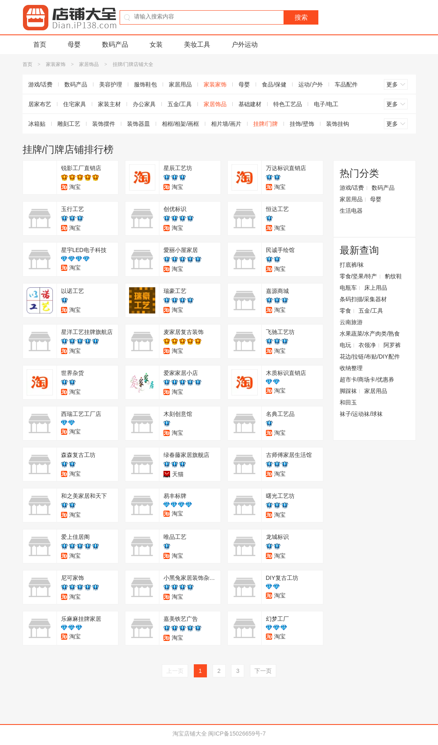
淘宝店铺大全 (189, 733)
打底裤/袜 (352, 264)
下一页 (263, 671)
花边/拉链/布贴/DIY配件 (370, 356)
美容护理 (110, 84)
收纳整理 (351, 368)
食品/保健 (274, 84)
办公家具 (144, 104)
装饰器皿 (138, 123)
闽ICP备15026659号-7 (237, 733)
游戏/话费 (40, 84)
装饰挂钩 (337, 123)
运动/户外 (310, 84)
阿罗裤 (392, 345)
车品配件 (346, 84)
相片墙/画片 (226, 123)
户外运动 (244, 44)
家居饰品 (89, 64)
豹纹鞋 (393, 276)
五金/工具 (180, 104)
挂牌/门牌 (265, 123)
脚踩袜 (348, 391)
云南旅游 (351, 322)
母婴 (74, 44)
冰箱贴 (36, 123)
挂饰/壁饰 (302, 123)
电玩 (345, 345)
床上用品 (375, 287)
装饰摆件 (103, 123)
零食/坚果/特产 (358, 276)
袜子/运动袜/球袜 (361, 414)
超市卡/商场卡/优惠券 (367, 379)
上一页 (175, 671)
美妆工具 (197, 44)
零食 (345, 310)
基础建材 (249, 104)
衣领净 (367, 345)
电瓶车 (348, 287)
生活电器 (351, 210)
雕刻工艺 (68, 123)
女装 (156, 44)
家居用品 (180, 84)
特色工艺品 (287, 104)
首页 (39, 44)
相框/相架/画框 (181, 123)
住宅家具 (74, 104)
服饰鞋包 (145, 84)
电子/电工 (326, 104)
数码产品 (115, 44)
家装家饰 (56, 64)
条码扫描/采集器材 (363, 299)
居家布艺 (39, 104)
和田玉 (348, 402)
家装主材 (109, 104)
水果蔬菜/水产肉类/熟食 (370, 333)
